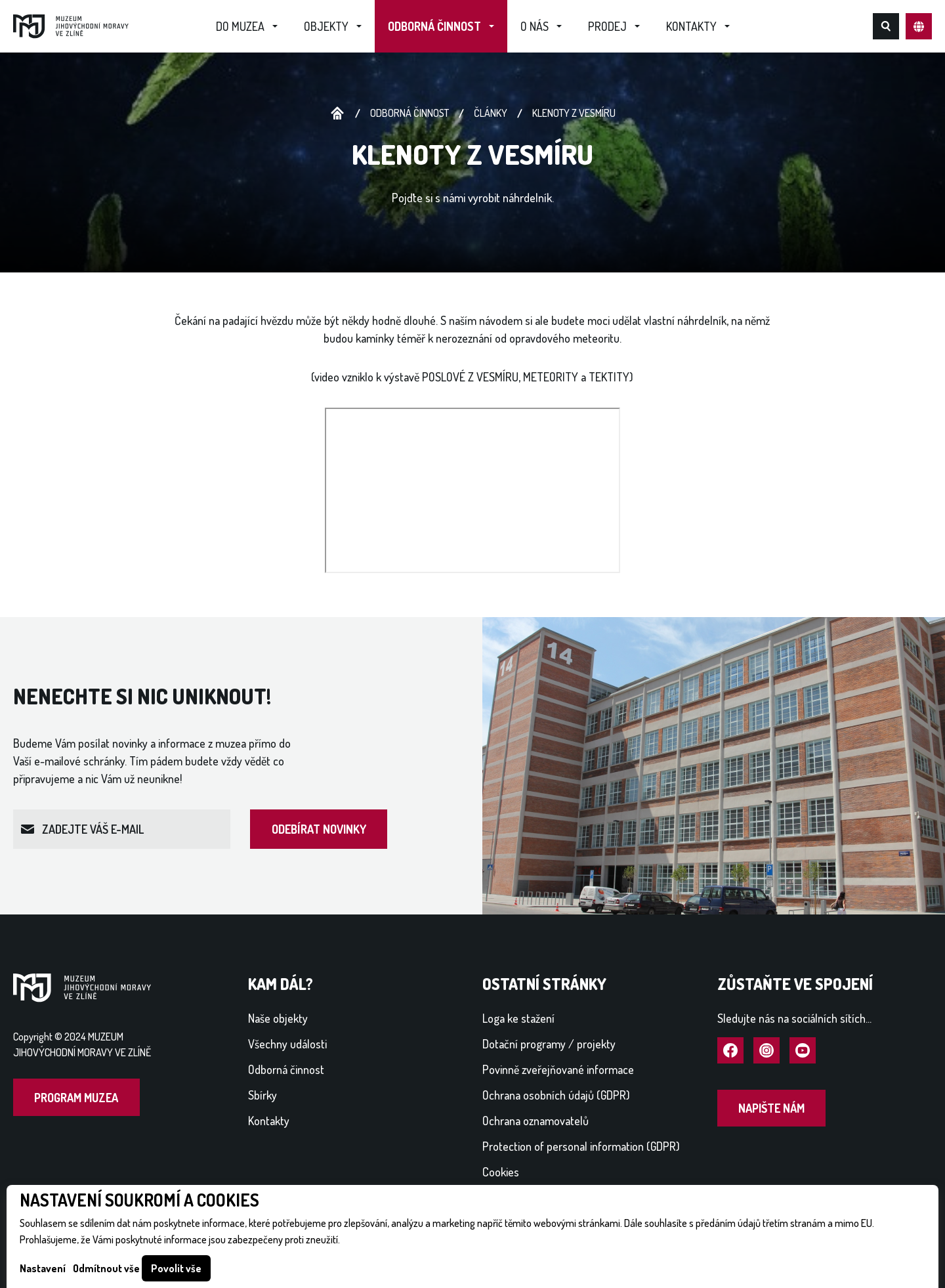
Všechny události (287, 1044)
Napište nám (771, 1108)
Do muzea (240, 26)
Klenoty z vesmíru (574, 112)
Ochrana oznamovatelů (535, 1120)
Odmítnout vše (106, 1268)
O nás (534, 26)
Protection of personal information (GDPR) (581, 1146)
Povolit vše (176, 1268)
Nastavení (43, 1268)
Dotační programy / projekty (549, 1044)
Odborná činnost (434, 26)
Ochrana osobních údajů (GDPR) (556, 1095)
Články (490, 112)
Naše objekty (278, 1018)
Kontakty (691, 26)
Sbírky (262, 1095)
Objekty (326, 26)
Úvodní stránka (337, 113)
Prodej (607, 26)
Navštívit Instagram (766, 1051)
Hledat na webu (886, 26)
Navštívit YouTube (802, 1051)
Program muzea (76, 1097)
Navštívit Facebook (730, 1051)
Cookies (500, 1172)
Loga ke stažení (518, 1018)
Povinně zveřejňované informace (558, 1069)
